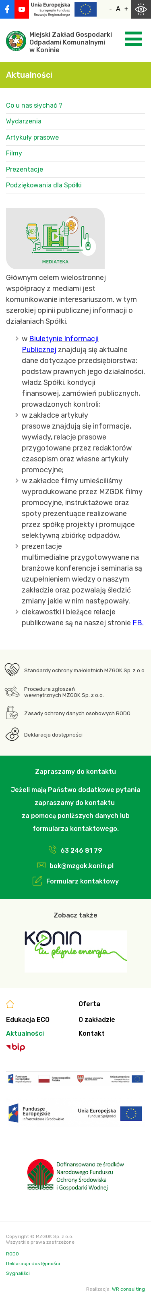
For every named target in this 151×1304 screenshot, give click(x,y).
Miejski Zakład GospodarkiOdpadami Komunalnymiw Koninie (70, 42)
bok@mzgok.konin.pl (82, 866)
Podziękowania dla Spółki (44, 185)
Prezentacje (24, 169)
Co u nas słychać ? (34, 105)
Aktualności (25, 1033)
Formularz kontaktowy (82, 881)
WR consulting (128, 1289)
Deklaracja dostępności (53, 735)
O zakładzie (97, 1020)
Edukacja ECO (28, 1020)
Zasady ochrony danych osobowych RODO (77, 713)
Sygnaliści (18, 1273)
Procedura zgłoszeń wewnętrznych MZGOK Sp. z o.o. (64, 692)
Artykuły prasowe (32, 137)
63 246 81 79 (81, 850)
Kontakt (92, 1033)
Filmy (14, 153)
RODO (12, 1254)
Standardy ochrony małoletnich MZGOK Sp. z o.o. (85, 670)
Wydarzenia (23, 121)
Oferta (89, 1004)
